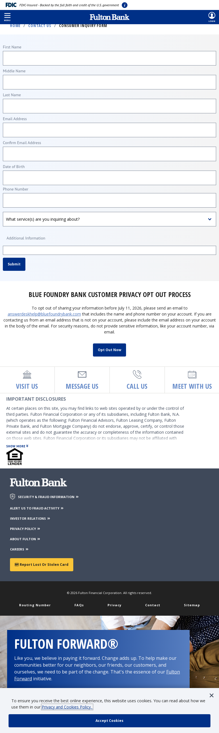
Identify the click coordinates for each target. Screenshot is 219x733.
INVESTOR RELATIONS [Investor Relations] (30, 518)
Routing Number (35, 605)
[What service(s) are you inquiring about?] (109, 219)
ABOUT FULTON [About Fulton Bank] (25, 539)
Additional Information (26, 238)
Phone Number (15, 189)
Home (15, 25)
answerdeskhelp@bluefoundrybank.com (44, 314)
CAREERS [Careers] (19, 549)
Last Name (12, 94)
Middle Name (14, 70)
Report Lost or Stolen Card (41, 564)
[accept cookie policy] (109, 720)
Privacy (114, 605)
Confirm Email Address (22, 142)
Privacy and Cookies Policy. (67, 707)
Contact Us (39, 25)
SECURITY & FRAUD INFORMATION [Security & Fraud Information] (48, 496)
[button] (7, 17)
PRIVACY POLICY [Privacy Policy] (25, 529)
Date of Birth (14, 166)
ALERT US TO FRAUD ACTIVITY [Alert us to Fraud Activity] (37, 508)
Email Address (15, 118)
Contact (152, 605)
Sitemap (192, 605)
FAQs (79, 605)
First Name (12, 47)
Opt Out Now (109, 349)
